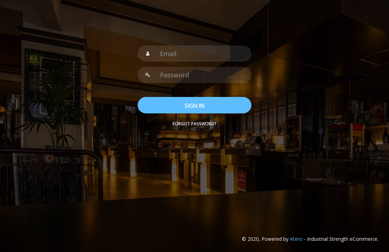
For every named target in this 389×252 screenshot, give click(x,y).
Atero (296, 239)
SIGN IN (194, 106)
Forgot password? (194, 124)
